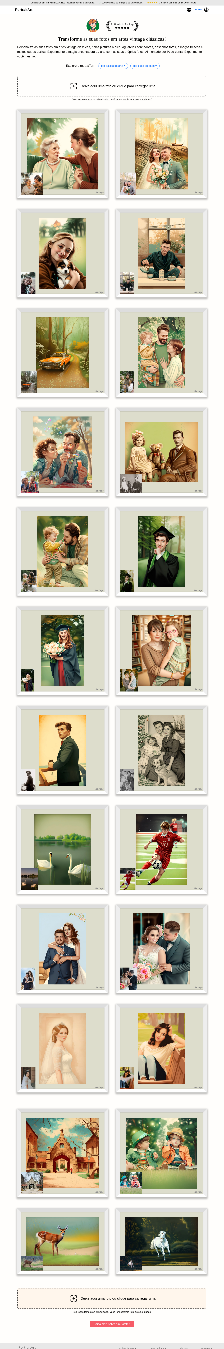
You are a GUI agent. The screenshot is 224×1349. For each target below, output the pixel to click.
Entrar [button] (202, 9)
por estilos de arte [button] (112, 65)
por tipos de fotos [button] (144, 65)
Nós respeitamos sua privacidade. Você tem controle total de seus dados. (111, 99)
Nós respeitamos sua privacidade (77, 2)
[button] (189, 10)
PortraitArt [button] (23, 10)
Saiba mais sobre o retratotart (112, 1324)
